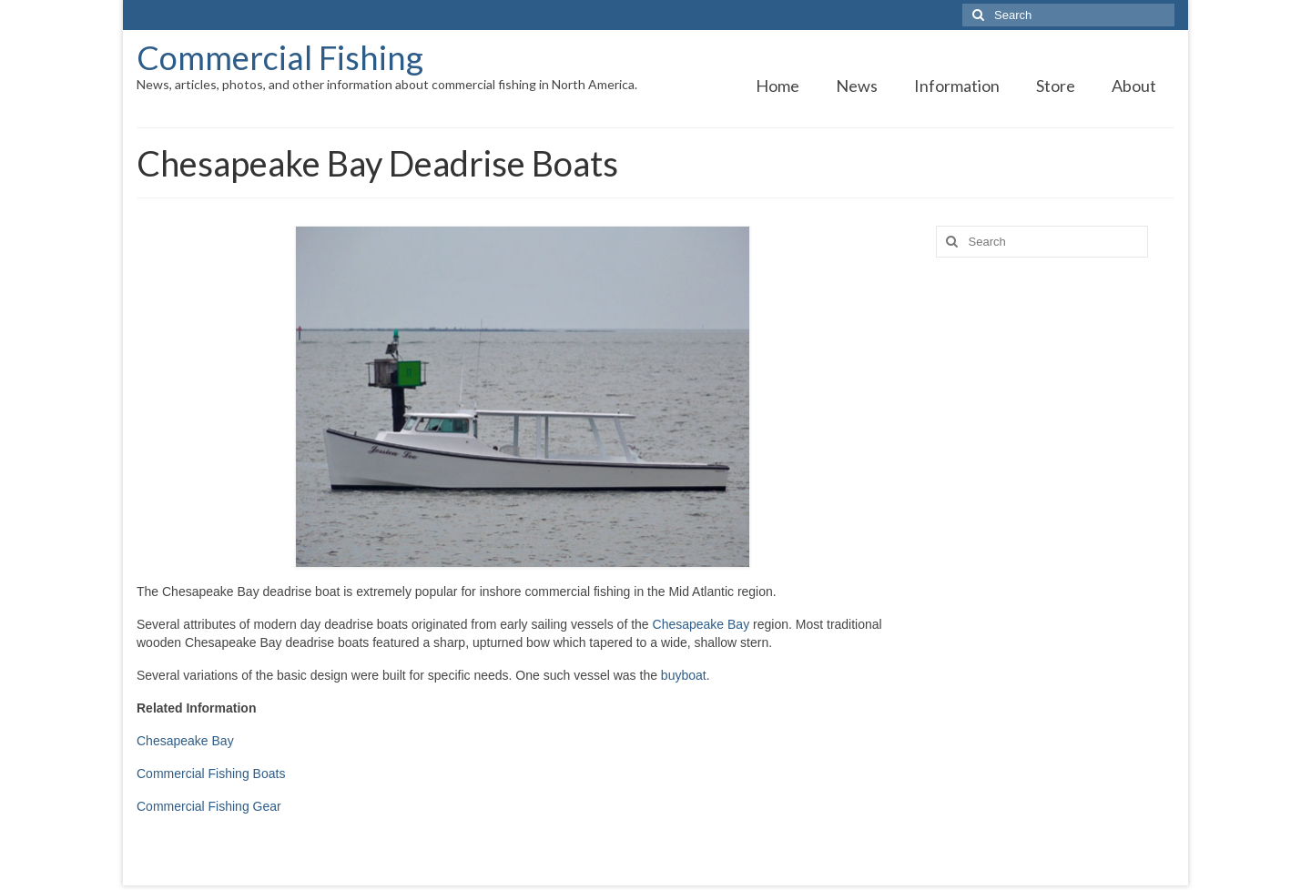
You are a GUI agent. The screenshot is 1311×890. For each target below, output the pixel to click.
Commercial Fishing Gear (209, 806)
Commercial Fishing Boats (211, 773)
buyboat (683, 675)
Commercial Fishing (280, 57)
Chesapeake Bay (701, 624)
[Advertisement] (1055, 558)
